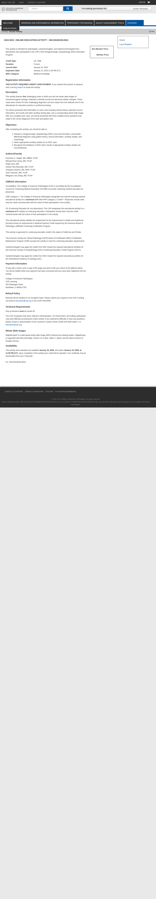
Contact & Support (14, 391)
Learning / (5, 31)
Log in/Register (125, 44)
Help (151, 31)
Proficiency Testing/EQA (79, 23)
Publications (9, 28)
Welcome (8, 23)
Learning (132, 23)
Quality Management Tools (110, 23)
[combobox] (45, 8)
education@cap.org (23, 301)
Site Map (49, 391)
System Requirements (65, 391)
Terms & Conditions (34, 391)
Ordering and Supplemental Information (42, 23)
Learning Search (16, 87)
